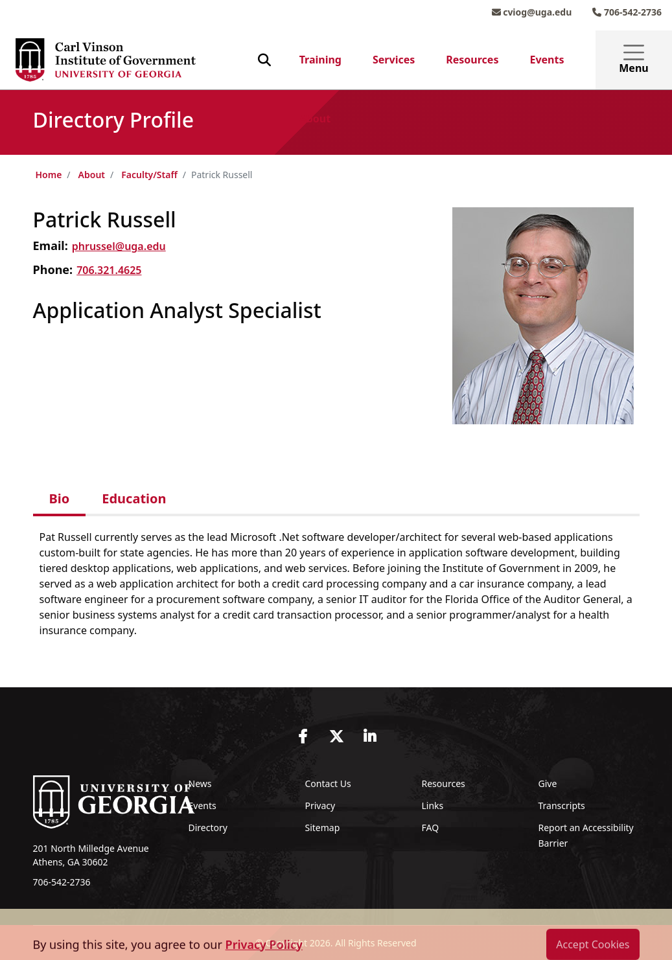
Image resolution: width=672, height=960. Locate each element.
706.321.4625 (108, 270)
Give (548, 783)
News (200, 783)
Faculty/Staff (149, 174)
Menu (633, 60)
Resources (472, 59)
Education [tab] (134, 498)
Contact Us (328, 783)
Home (49, 174)
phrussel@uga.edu (119, 246)
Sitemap (322, 827)
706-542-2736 (627, 12)
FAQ (430, 827)
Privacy (320, 805)
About (315, 118)
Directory (208, 827)
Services (394, 59)
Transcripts (562, 805)
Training (320, 59)
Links (433, 805)
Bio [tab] (59, 498)
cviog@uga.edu (532, 12)
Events (546, 59)
